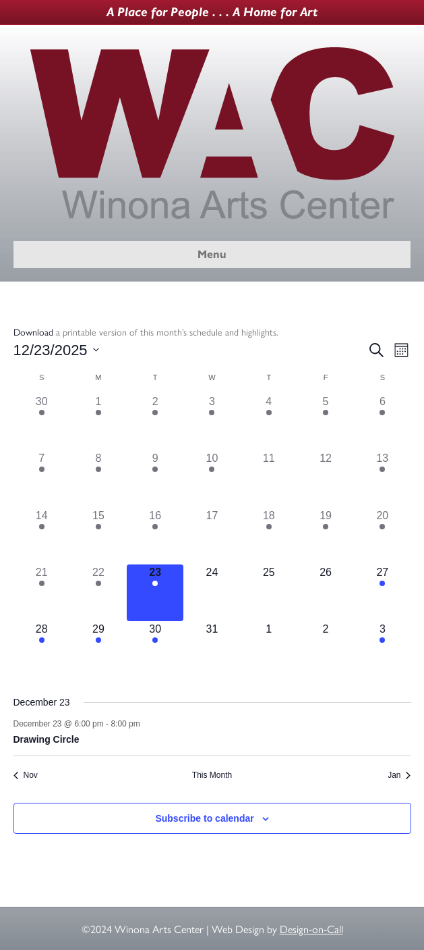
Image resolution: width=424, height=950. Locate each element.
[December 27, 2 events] (382, 592)
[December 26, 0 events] (325, 592)
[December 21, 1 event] (41, 592)
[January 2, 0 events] (325, 649)
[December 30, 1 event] (155, 649)
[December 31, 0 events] (211, 649)
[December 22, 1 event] (98, 592)
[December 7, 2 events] (41, 478)
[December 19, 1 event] (325, 536)
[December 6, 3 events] (382, 422)
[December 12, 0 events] (325, 478)
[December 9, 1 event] (155, 478)
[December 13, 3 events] (382, 478)
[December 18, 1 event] (269, 536)
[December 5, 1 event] (325, 422)
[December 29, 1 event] (98, 649)
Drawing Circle (46, 739)
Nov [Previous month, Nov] (25, 775)
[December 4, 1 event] (269, 422)
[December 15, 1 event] (98, 536)
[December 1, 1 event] (98, 422)
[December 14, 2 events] (41, 536)
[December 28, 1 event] (41, 649)
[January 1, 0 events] (269, 649)
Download (33, 331)
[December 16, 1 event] (155, 536)
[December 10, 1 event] (211, 478)
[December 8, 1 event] (98, 478)
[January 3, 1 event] (382, 649)
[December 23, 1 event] (155, 592)
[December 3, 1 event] (211, 422)
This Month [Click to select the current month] (212, 775)
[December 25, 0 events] (269, 592)
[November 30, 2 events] (41, 422)
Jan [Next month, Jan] (399, 775)
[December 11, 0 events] (269, 478)
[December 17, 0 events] (211, 536)
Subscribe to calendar (204, 818)
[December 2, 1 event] (155, 422)
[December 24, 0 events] (211, 592)
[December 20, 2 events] (382, 536)
